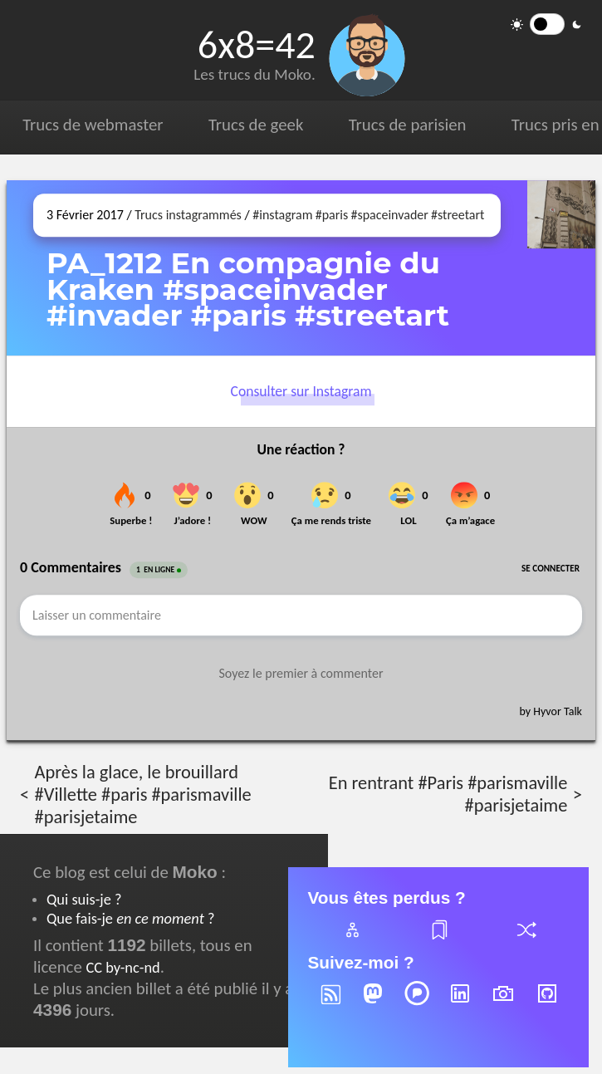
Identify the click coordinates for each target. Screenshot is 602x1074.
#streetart (457, 215)
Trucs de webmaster (92, 124)
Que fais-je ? (130, 918)
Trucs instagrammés (188, 215)
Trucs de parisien (408, 124)
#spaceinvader (389, 215)
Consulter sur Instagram (301, 391)
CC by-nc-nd (122, 967)
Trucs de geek (255, 124)
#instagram (282, 215)
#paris (332, 215)
